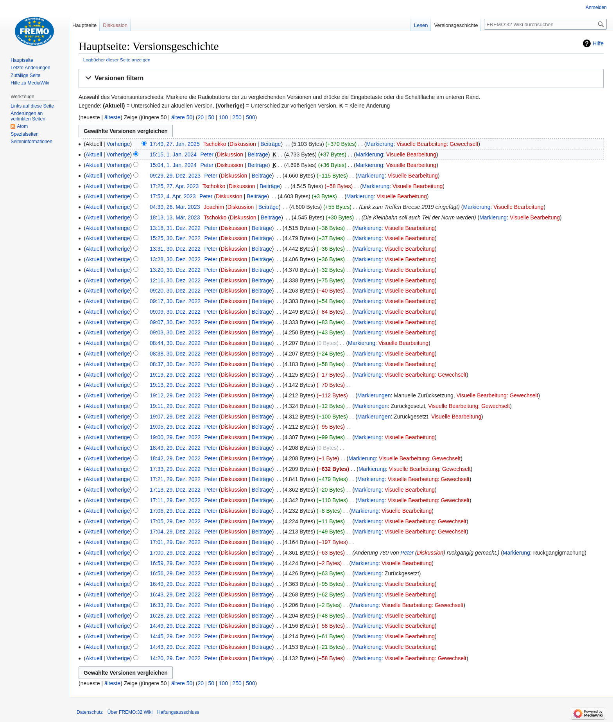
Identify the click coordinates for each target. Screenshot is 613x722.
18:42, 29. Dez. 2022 (175, 458)
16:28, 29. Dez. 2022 (175, 615)
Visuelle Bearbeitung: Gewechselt (437, 144)
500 (250, 117)
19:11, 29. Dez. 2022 (175, 406)
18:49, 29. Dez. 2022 (175, 448)
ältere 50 (181, 117)
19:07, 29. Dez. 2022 (175, 416)
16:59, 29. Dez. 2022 (175, 563)
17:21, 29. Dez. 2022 (175, 479)
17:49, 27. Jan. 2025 (175, 144)
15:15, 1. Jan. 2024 (173, 154)
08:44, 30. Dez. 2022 (175, 343)
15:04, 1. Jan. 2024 (173, 165)
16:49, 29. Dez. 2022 (175, 584)
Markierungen (374, 395)
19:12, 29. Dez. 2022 (175, 395)
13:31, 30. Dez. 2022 (175, 249)
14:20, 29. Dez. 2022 (175, 658)
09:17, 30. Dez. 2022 (175, 301)
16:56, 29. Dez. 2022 (175, 573)
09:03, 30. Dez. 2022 (175, 332)
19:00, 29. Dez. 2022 (175, 437)
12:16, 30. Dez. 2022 (175, 280)
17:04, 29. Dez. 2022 (175, 531)
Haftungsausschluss (178, 712)
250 (236, 117)
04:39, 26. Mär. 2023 (175, 207)
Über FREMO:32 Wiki (130, 712)
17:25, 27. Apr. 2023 (174, 186)
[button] (341, 78)
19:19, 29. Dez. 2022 (175, 375)
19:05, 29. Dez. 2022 (175, 427)
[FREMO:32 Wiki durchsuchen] (545, 24)
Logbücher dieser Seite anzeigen (117, 59)
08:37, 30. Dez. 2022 (175, 364)
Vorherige (118, 144)
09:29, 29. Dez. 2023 (175, 175)
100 (223, 117)
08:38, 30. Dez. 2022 (175, 353)
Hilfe (598, 43)
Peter (406, 553)
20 (201, 117)
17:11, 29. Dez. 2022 (175, 500)
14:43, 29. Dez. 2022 (175, 647)
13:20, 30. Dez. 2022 (175, 270)
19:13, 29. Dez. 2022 (175, 385)
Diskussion (242, 144)
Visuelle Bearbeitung (411, 154)
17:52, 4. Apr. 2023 (173, 196)
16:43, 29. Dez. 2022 (175, 594)
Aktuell (94, 154)
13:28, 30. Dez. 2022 (175, 259)
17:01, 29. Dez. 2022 (175, 542)
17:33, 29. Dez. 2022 (175, 469)
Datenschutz (90, 712)
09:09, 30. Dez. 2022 (175, 312)
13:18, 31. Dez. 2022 (175, 228)
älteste (112, 117)
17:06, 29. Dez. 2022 (175, 511)
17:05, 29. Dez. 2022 (175, 521)
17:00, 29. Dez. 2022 (175, 553)
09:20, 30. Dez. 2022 (175, 290)
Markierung (379, 144)
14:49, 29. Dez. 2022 (175, 626)
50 (211, 117)
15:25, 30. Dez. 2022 (175, 238)
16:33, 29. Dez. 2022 (175, 605)
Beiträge (270, 144)
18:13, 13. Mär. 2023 (175, 217)
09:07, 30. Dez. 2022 (175, 322)
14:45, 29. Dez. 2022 (175, 636)
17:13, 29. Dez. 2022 (175, 490)
